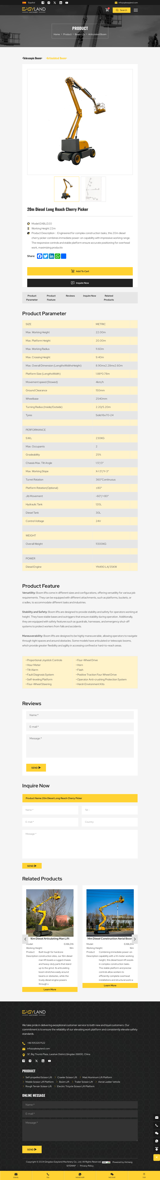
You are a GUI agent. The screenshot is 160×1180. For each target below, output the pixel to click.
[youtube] (67, 2)
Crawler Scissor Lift (67, 1077)
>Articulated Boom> (56, 58)
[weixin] (156, 1133)
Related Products (109, 297)
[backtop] (156, 1149)
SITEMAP (71, 1165)
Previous (25, 939)
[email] (156, 1117)
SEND (36, 767)
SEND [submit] (32, 865)
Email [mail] (16, 1177)
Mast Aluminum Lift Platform (97, 1077)
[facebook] (43, 2)
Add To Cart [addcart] (80, 271)
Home (57, 34)
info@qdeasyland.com (128, 2)
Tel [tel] (47, 1177)
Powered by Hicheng (122, 1162)
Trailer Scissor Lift (84, 1081)
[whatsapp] (156, 1141)
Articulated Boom (97, 34)
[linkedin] (61, 2)
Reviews (70, 295)
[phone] (156, 1125)
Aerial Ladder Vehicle (109, 1081)
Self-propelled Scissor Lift (39, 1077)
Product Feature (51, 297)
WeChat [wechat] (112, 1177)
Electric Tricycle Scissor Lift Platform (75, 1086)
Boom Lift (80, 34)
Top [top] (144, 1177)
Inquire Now (80, 283)
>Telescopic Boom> (32, 58)
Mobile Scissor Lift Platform (40, 1081)
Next (135, 939)
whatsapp (80, 1177)
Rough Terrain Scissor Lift (39, 1086)
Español (28, 2)
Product (67, 34)
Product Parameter (32, 297)
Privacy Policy (87, 1165)
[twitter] (55, 2)
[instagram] (49, 2)
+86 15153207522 (36, 1042)
